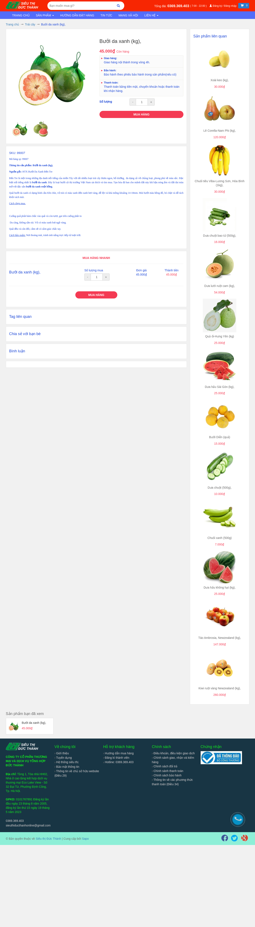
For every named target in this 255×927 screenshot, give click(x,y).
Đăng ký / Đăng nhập (223, 5)
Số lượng (105, 101)
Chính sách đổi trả (165, 766)
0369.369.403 (178, 6)
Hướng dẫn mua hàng (118, 753)
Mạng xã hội (128, 15)
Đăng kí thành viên (116, 757)
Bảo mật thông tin (67, 766)
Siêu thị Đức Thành (48, 838)
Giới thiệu (62, 753)
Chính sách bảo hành (167, 775)
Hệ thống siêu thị (66, 762)
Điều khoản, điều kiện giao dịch (173, 753)
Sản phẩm (45, 15)
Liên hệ (151, 15)
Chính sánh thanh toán (167, 771)
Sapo (85, 838)
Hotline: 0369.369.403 (118, 762)
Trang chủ (21, 15)
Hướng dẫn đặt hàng (77, 15)
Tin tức (106, 15)
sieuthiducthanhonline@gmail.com (28, 825)
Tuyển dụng (63, 757)
